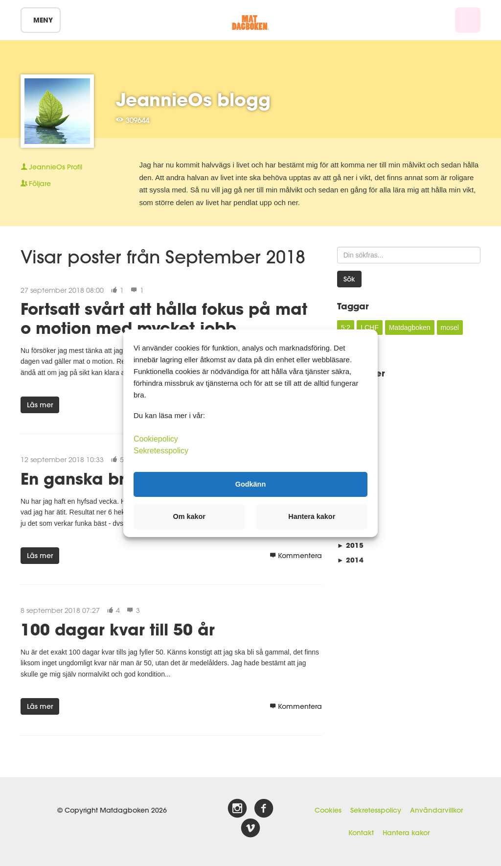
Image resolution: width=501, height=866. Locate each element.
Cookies (328, 810)
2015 (350, 545)
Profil (51, 167)
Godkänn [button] (250, 484)
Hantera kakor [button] (311, 516)
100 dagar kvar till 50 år (118, 629)
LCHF (370, 327)
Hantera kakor (406, 832)
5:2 (345, 327)
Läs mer (40, 404)
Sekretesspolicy (375, 810)
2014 (350, 559)
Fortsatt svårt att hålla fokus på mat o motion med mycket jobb (164, 318)
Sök (349, 279)
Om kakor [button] (189, 516)
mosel (450, 327)
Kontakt (361, 832)
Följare (36, 183)
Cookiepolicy (156, 438)
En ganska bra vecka (105, 478)
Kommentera (296, 555)
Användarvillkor (436, 810)
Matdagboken (410, 327)
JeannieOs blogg (193, 99)
